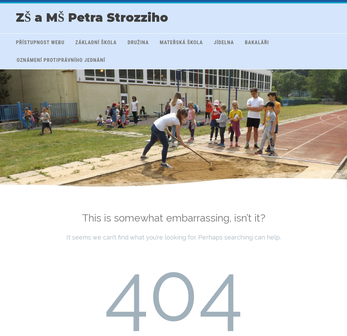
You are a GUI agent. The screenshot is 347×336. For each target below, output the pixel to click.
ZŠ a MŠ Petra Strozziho (92, 17)
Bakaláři (257, 42)
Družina (138, 42)
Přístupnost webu (40, 42)
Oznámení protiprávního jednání (61, 60)
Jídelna (224, 42)
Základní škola (96, 42)
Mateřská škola (181, 42)
